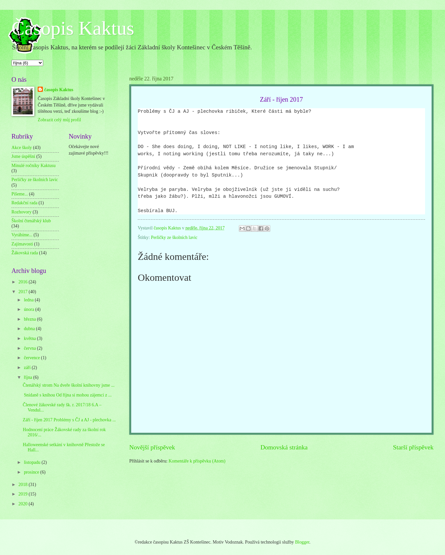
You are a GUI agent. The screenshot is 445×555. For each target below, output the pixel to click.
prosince (32, 472)
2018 (23, 484)
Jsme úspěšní (23, 156)
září (28, 367)
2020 (23, 503)
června (30, 348)
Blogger (302, 542)
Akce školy (21, 147)
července (32, 357)
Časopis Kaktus (72, 28)
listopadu (33, 462)
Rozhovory (21, 212)
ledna (29, 299)
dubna (30, 328)
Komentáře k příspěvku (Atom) (197, 461)
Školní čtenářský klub (31, 220)
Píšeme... (19, 194)
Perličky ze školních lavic (174, 237)
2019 (23, 494)
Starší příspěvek (413, 447)
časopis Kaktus (58, 89)
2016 (23, 281)
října (28, 377)
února (29, 309)
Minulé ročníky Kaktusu (33, 165)
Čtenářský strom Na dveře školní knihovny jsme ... (69, 385)
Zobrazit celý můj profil (59, 119)
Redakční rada (24, 202)
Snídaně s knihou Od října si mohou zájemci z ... (67, 395)
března (30, 319)
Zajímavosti (22, 244)
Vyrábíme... (21, 234)
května (30, 338)
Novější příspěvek (152, 447)
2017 (23, 291)
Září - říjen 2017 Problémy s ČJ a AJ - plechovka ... (69, 419)
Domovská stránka (284, 447)
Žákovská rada (24, 252)
